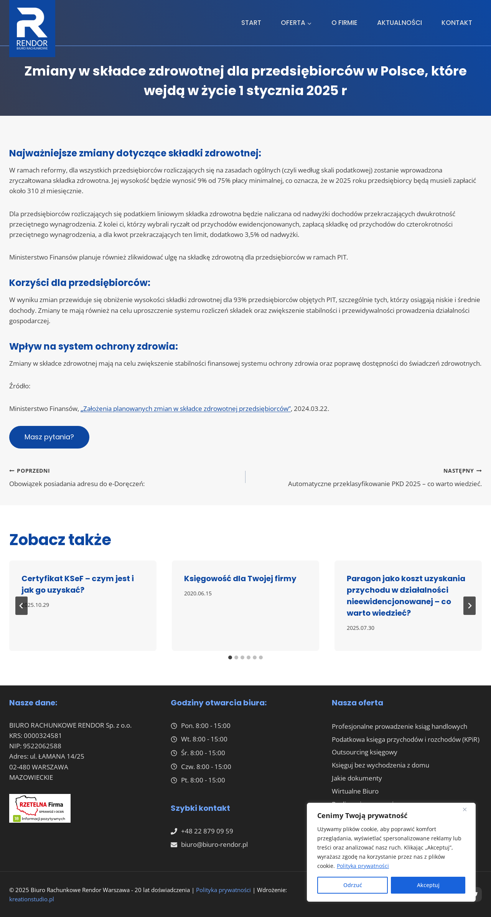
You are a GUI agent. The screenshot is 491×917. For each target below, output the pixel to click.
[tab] (230, 657)
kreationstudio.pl (31, 899)
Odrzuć (352, 885)
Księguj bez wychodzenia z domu (380, 765)
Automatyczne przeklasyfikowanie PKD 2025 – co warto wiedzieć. (367, 476)
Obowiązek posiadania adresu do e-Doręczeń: (124, 476)
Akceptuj (428, 885)
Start (251, 22)
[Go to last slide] (21, 606)
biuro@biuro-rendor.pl (214, 844)
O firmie (344, 22)
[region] (391, 852)
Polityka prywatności (363, 865)
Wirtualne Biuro (355, 791)
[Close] (467, 809)
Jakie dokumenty (357, 778)
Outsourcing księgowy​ (364, 752)
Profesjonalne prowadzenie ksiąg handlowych (399, 726)
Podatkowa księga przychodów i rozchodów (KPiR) (405, 739)
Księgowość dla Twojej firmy (240, 578)
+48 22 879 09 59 (207, 831)
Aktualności (399, 22)
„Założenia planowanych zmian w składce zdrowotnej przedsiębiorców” (186, 408)
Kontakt (457, 22)
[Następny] (469, 606)
